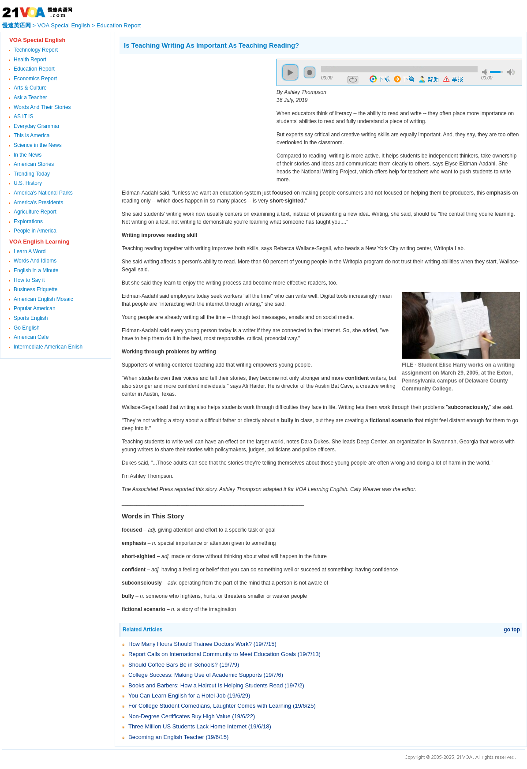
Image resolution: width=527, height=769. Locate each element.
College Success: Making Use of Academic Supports (195, 674)
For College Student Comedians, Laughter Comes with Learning (209, 705)
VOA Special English (63, 25)
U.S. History (28, 183)
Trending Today (32, 174)
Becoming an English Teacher (166, 737)
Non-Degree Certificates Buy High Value (179, 716)
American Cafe (31, 337)
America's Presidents (38, 202)
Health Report (30, 59)
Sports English (31, 318)
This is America (31, 135)
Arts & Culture (30, 88)
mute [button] (486, 72)
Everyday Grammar (37, 126)
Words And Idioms (35, 261)
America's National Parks (43, 193)
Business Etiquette (35, 289)
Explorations (28, 221)
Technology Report (36, 50)
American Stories (34, 164)
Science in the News (38, 145)
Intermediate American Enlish (48, 347)
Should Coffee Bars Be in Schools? (173, 664)
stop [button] (309, 72)
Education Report (119, 25)
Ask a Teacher (30, 97)
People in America (35, 231)
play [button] (290, 72)
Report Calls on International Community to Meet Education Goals (212, 654)
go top (512, 629)
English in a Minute (36, 270)
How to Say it (29, 280)
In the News (27, 155)
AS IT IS (23, 116)
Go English (27, 328)
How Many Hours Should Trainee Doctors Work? (190, 644)
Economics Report (35, 78)
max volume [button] (511, 72)
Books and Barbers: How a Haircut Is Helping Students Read (205, 685)
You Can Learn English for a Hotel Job (177, 695)
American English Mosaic (43, 299)
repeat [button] (353, 80)
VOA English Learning (39, 241)
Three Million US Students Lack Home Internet (187, 726)
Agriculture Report (35, 212)
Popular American (35, 308)
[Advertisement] (194, 120)
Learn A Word (30, 251)
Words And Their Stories (42, 107)
